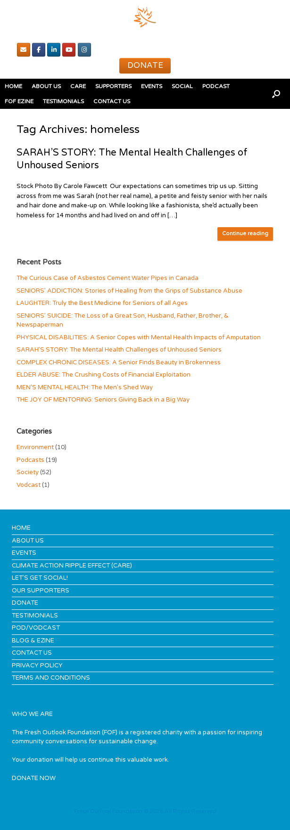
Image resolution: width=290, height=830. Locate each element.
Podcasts (30, 460)
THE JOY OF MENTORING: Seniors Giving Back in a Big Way (103, 399)
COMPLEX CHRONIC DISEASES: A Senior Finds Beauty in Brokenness (119, 362)
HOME (13, 86)
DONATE (25, 603)
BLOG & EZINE (33, 640)
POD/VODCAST (36, 628)
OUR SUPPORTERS (40, 590)
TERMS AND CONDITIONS (51, 678)
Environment (35, 447)
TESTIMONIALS (63, 101)
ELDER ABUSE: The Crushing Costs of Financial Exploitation (104, 374)
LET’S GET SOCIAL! (40, 578)
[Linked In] (53, 50)
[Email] (23, 50)
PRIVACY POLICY (37, 665)
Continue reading (245, 233)
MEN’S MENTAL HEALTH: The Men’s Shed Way (85, 387)
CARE (78, 86)
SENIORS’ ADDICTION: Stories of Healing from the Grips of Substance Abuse (129, 291)
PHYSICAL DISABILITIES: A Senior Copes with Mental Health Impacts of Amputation (139, 337)
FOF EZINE (19, 101)
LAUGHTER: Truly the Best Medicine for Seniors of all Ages (102, 303)
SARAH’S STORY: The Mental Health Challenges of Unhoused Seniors (119, 349)
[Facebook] (38, 50)
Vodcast (29, 485)
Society (28, 472)
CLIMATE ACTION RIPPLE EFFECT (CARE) (72, 565)
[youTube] (68, 50)
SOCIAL (182, 86)
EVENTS (151, 86)
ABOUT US (46, 86)
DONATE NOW (34, 778)
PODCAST (216, 86)
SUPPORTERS (113, 86)
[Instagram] (84, 50)
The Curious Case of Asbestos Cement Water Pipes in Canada (108, 278)
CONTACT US (111, 101)
